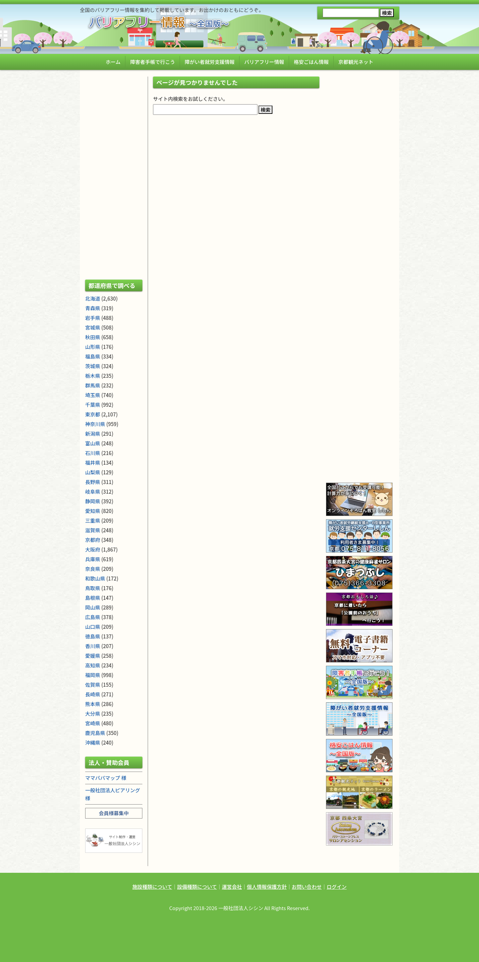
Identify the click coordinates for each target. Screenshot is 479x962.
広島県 (92, 616)
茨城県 (92, 365)
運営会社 (232, 886)
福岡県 (92, 674)
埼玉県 (92, 394)
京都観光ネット (355, 61)
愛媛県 (92, 655)
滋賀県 (92, 530)
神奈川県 (95, 423)
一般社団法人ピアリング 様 (112, 794)
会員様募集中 (114, 813)
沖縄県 (92, 742)
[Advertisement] (113, 176)
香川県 (92, 645)
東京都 (92, 414)
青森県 (92, 308)
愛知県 (92, 510)
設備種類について (197, 886)
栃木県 (92, 375)
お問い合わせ (307, 886)
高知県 (92, 665)
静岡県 (92, 501)
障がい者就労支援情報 (210, 61)
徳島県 (92, 636)
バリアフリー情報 (264, 61)
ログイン (337, 886)
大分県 (92, 713)
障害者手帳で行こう (152, 61)
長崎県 (92, 694)
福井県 (92, 462)
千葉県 (92, 404)
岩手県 (92, 317)
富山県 (92, 443)
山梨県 (92, 472)
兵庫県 (92, 559)
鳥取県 (92, 588)
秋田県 (92, 337)
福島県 (92, 356)
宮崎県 (92, 723)
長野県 (92, 481)
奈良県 (92, 568)
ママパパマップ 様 (105, 777)
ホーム (113, 61)
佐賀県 (92, 684)
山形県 (92, 346)
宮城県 (92, 327)
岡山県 (92, 607)
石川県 (92, 452)
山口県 (92, 626)
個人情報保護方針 (267, 886)
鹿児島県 (95, 732)
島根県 (92, 597)
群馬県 (92, 385)
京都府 (92, 539)
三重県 (92, 520)
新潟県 (92, 433)
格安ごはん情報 (311, 61)
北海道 (92, 298)
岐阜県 (92, 491)
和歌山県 (95, 578)
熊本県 (92, 703)
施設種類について (152, 886)
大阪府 (92, 549)
